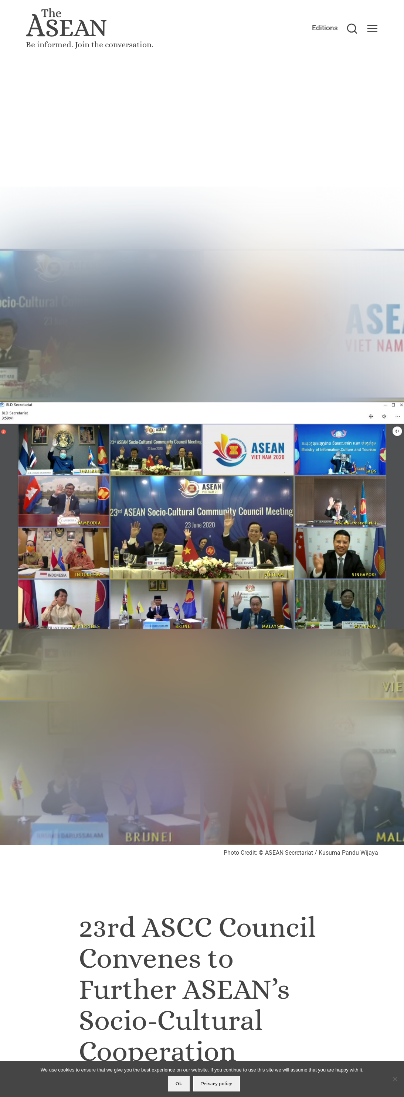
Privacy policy (216, 1083)
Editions (325, 28)
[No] (394, 1079)
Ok (179, 1083)
